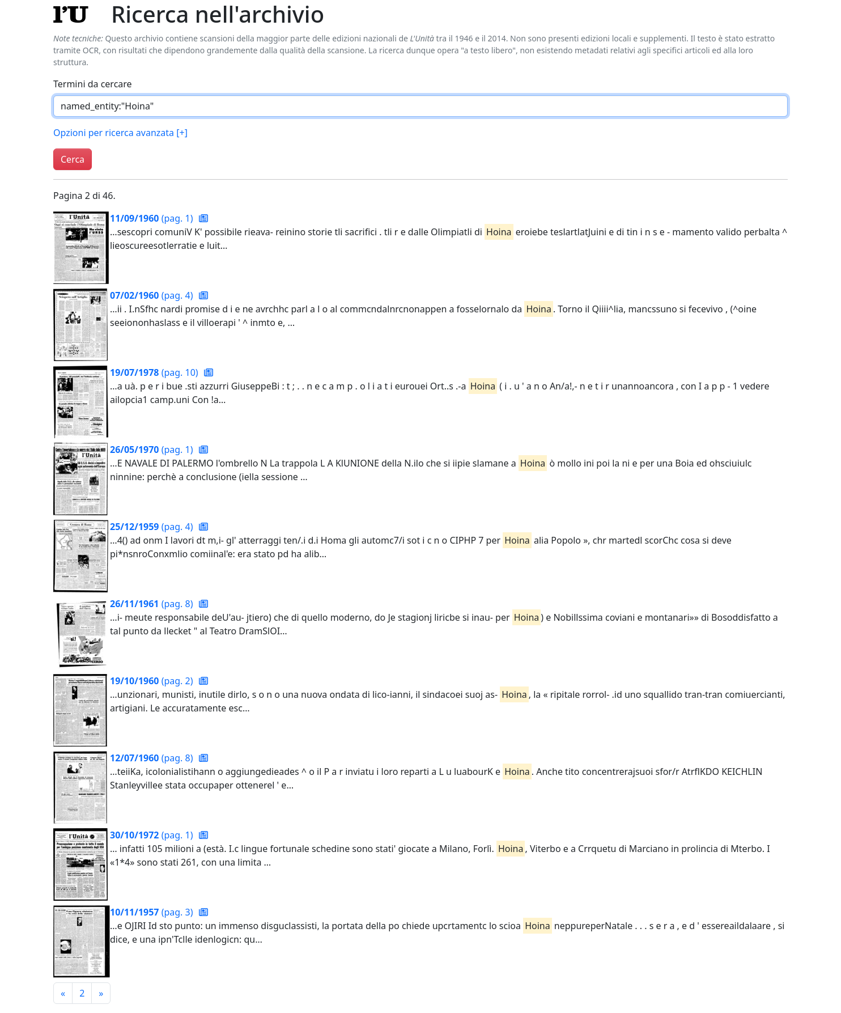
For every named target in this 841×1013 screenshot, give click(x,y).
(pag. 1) (153, 218)
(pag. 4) (153, 295)
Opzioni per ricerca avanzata (120, 132)
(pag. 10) (155, 372)
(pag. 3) (153, 912)
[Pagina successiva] (101, 993)
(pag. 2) (153, 681)
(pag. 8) (153, 603)
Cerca (72, 159)
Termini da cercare (92, 84)
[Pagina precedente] (63, 993)
